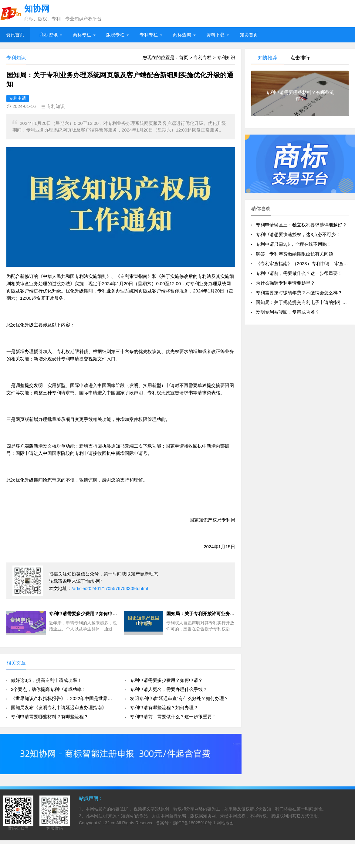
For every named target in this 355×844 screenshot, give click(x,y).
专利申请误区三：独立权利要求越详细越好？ (301, 224)
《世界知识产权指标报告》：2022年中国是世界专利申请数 (63, 698)
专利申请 (17, 98)
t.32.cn (109, 822)
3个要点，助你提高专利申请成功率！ (48, 689)
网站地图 (225, 822)
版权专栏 (115, 34)
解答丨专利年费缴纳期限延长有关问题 (294, 253)
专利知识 (226, 57)
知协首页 (249, 34)
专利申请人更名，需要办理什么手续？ (168, 689)
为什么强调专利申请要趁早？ (285, 282)
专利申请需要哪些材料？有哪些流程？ (49, 716)
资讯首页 (15, 34)
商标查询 (182, 34)
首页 (183, 57)
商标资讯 (48, 34)
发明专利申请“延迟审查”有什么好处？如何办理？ (179, 698)
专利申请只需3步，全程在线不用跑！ (293, 244)
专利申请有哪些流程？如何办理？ (164, 707)
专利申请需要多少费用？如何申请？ (166, 680)
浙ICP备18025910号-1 (194, 822)
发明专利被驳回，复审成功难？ (288, 312)
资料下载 (215, 34)
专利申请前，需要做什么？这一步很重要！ (173, 716)
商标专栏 (82, 34)
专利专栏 (149, 34)
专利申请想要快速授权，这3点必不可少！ (298, 234)
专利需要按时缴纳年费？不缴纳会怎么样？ (299, 292)
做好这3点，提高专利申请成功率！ (46, 680)
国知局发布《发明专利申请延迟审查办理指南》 (58, 707)
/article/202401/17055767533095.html (110, 588)
